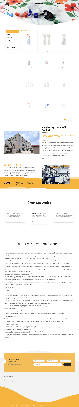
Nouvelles (52, 3)
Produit (29, 3)
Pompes (8, 34)
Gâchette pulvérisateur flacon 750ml (64, 49)
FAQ (46, 3)
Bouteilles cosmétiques (11, 40)
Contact (58, 3)
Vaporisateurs (9, 37)
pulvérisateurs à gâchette (9, 287)
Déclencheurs (9, 31)
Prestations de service (38, 3)
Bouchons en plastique (11, 47)
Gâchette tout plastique (29, 48)
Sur (24, 3)
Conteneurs (9, 44)
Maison (19, 3)
